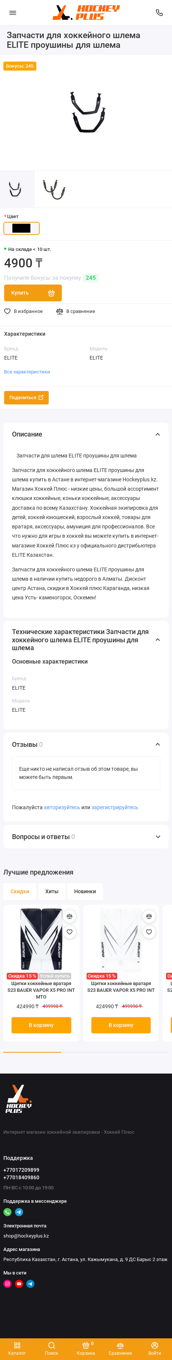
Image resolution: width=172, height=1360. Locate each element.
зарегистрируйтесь (114, 807)
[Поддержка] (159, 12)
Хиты (51, 891)
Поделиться (26, 397)
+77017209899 (21, 1170)
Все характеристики (27, 372)
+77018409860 (21, 1177)
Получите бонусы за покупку (51, 278)
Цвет (12, 216)
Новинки (85, 891)
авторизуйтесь (62, 807)
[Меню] (12, 12)
